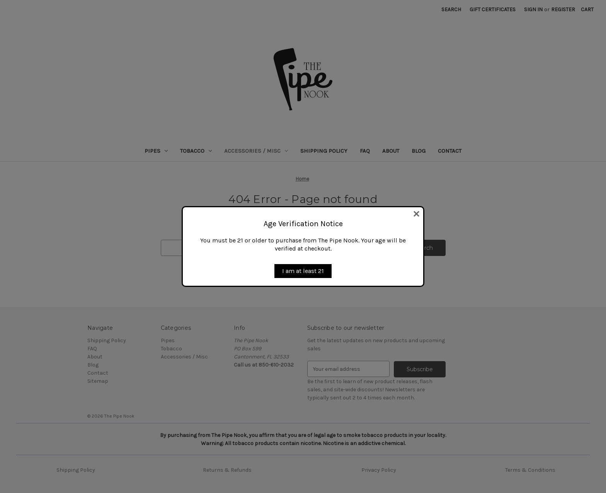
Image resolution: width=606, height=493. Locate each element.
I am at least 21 (303, 271)
